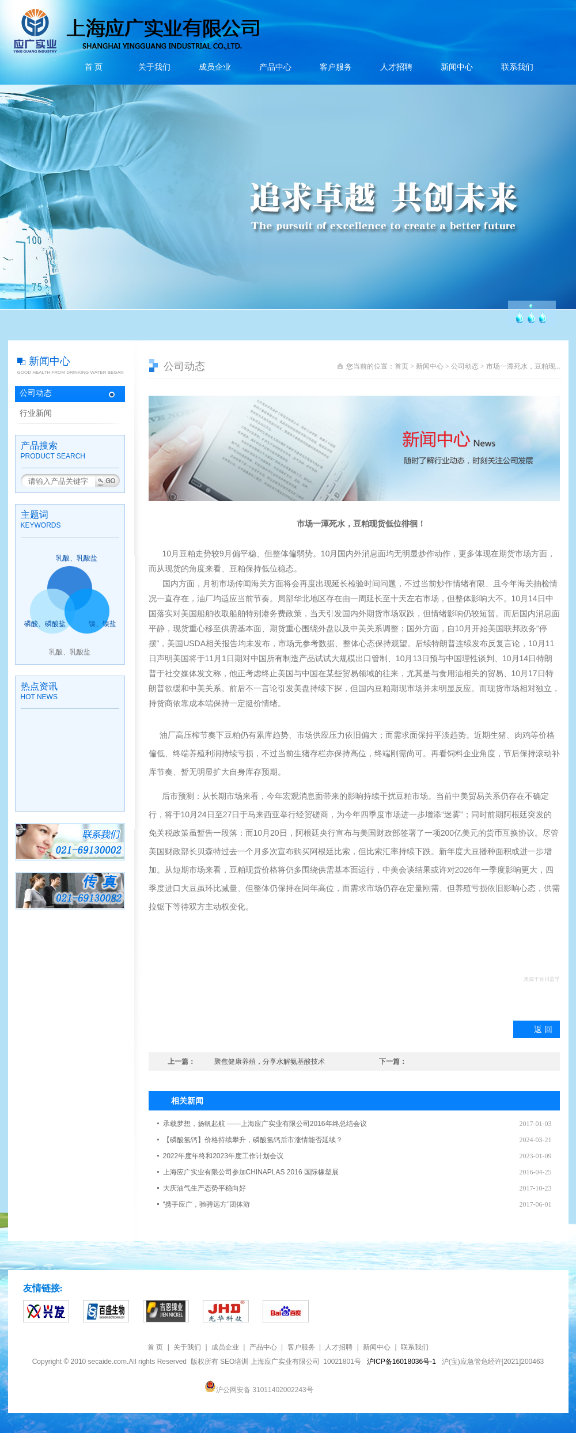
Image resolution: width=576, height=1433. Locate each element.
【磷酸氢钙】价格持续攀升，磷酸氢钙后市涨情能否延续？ (253, 1140)
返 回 (543, 1029)
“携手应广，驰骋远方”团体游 (207, 1204)
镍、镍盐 (102, 624)
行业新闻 (36, 413)
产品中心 (275, 67)
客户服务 (336, 67)
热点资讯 (39, 686)
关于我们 (154, 67)
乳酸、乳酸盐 (76, 558)
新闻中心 (457, 67)
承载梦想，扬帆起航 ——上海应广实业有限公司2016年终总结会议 (265, 1124)
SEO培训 (234, 1362)
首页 (401, 366)
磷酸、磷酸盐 (45, 624)
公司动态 (36, 393)
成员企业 (215, 67)
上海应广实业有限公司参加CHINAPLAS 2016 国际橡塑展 (251, 1172)
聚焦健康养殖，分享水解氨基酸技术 (269, 1061)
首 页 (94, 67)
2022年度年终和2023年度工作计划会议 (223, 1156)
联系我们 (517, 67)
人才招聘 (396, 67)
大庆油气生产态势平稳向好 (204, 1188)
